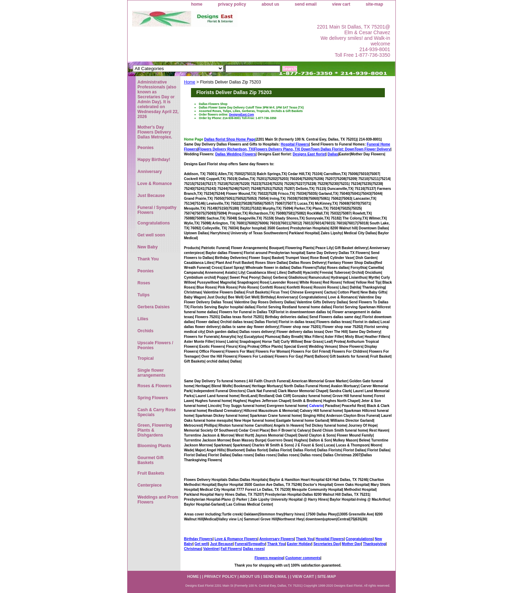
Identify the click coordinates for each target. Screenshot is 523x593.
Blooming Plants (154, 445)
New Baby (147, 247)
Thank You (305, 539)
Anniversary (149, 171)
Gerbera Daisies (153, 306)
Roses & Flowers (154, 385)
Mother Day (351, 544)
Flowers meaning (268, 558)
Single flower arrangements (151, 373)
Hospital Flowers (295, 144)
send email (305, 4)
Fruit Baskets (150, 473)
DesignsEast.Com (241, 114)
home (196, 4)
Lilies (142, 318)
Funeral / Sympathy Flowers (157, 210)
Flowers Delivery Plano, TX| (299, 149)
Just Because (221, 544)
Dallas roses (253, 549)
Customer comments (302, 558)
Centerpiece (149, 485)
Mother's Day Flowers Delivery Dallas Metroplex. (154, 132)
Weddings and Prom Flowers (157, 500)
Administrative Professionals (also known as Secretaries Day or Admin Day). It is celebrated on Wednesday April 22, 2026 (158, 99)
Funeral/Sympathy (250, 544)
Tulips (143, 294)
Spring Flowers (152, 397)
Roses (143, 282)
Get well (201, 544)
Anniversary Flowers (276, 539)
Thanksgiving (374, 544)
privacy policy (232, 4)
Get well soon (151, 235)
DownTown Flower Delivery (367, 149)
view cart (341, 4)
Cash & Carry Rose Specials (156, 412)
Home (189, 82)
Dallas (333, 154)
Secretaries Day (326, 544)
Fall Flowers (231, 549)
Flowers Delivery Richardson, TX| (226, 149)
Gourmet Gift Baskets (150, 460)
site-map (374, 4)
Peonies (145, 147)
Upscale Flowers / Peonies (155, 345)
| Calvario (315, 406)
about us (270, 4)
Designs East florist (309, 154)
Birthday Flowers (198, 539)
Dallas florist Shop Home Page (229, 139)
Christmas (192, 549)
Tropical (145, 358)
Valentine (211, 549)
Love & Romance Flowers (236, 539)
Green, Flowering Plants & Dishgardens (154, 430)
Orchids (145, 330)
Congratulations (359, 539)
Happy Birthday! (153, 159)
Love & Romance (154, 183)
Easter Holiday (299, 544)
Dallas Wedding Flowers (235, 154)
